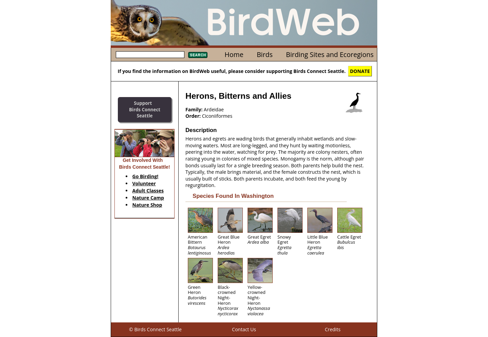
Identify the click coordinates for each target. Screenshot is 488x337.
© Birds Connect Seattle (155, 329)
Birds (265, 54)
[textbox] (150, 54)
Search (197, 55)
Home (233, 54)
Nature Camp (148, 197)
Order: (193, 116)
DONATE (360, 71)
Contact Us (244, 329)
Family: (193, 109)
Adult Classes (148, 190)
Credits (332, 329)
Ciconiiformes (217, 116)
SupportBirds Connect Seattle (144, 109)
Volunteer (144, 183)
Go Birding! (145, 176)
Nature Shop (147, 205)
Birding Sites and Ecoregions (330, 54)
